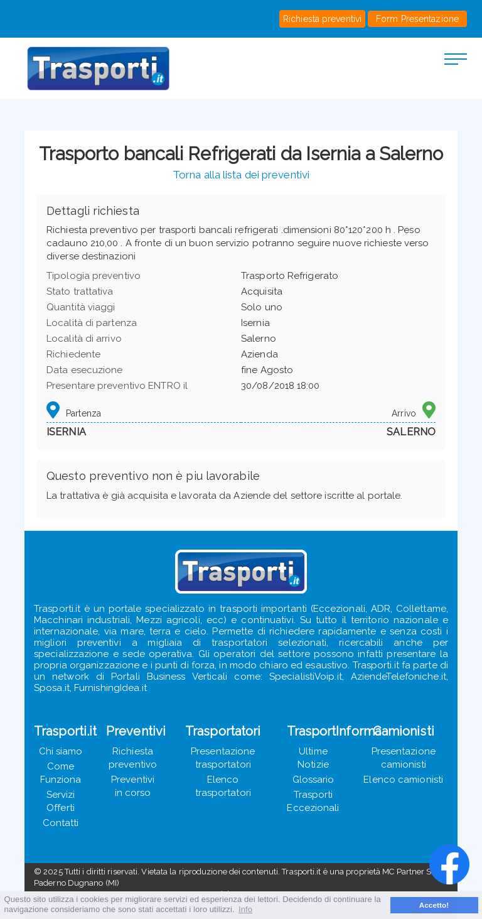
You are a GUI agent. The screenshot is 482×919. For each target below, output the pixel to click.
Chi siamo (61, 751)
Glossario (313, 779)
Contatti (61, 823)
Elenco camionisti (403, 779)
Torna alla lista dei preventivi (241, 174)
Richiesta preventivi (322, 19)
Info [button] (245, 909)
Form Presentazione (417, 19)
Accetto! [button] (434, 905)
